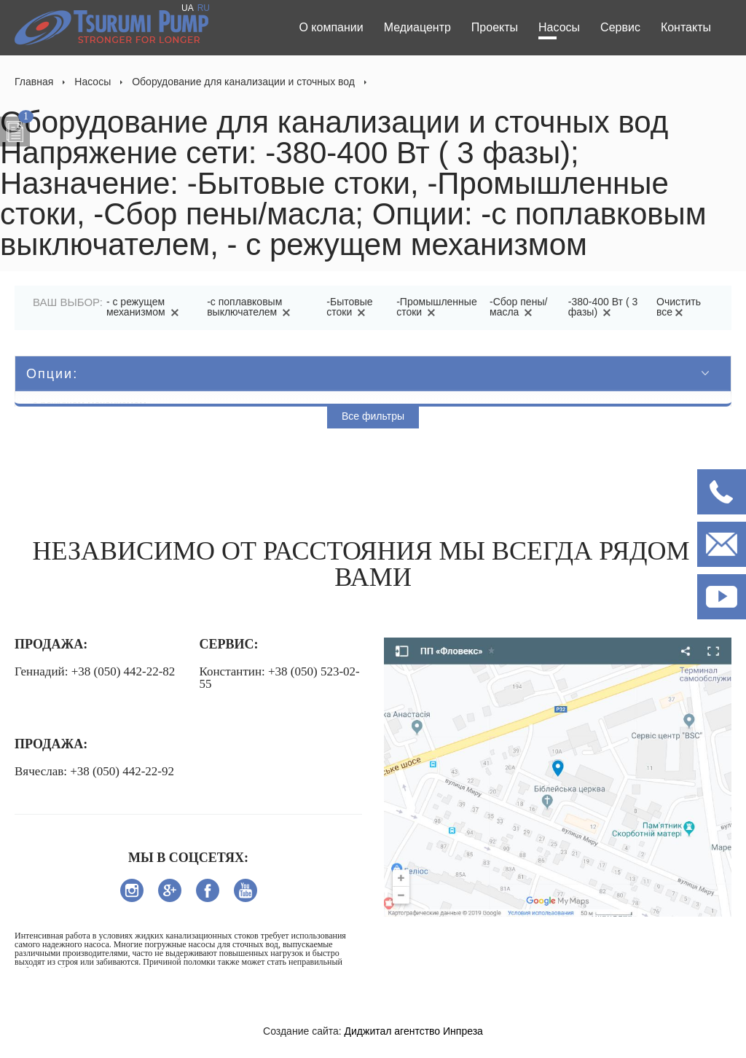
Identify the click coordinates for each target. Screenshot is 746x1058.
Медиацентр (417, 27)
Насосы (559, 27)
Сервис (620, 27)
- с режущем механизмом (145, 307)
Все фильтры (373, 416)
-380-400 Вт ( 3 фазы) (602, 307)
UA (187, 8)
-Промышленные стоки (436, 307)
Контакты (686, 27)
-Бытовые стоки (349, 307)
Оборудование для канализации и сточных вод (243, 82)
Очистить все (678, 307)
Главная (34, 82)
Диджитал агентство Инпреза (414, 1031)
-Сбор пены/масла (518, 307)
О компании (331, 27)
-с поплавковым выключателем (251, 307)
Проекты (494, 27)
